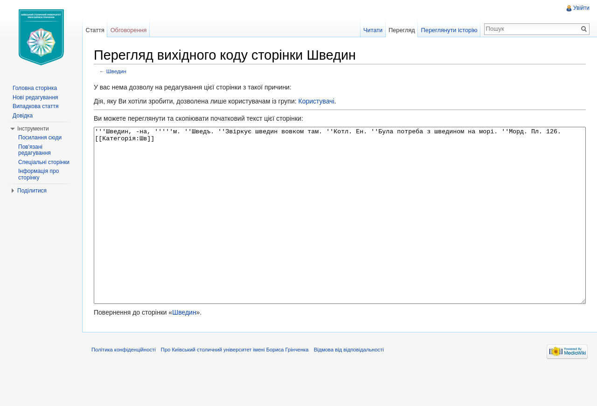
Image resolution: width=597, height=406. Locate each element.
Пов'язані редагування (34, 150)
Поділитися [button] (32, 190)
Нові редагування (35, 97)
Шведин (116, 71)
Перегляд (402, 30)
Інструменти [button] (33, 128)
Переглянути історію (449, 30)
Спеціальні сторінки (43, 162)
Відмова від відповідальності (349, 384)
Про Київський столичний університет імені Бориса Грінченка (235, 384)
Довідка (23, 115)
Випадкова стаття (35, 106)
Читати (372, 30)
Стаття (94, 30)
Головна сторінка (35, 88)
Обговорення (129, 30)
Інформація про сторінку (38, 174)
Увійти (581, 8)
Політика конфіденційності (123, 384)
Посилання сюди (40, 137)
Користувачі (316, 101)
